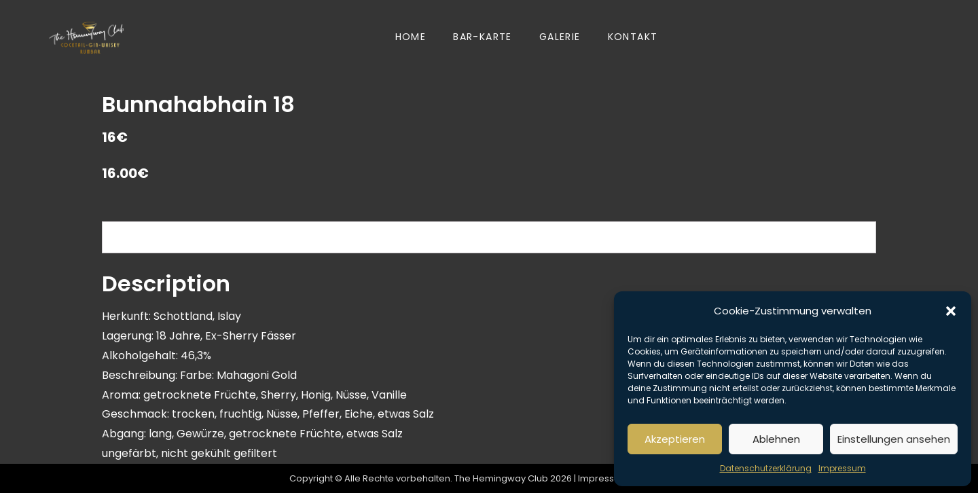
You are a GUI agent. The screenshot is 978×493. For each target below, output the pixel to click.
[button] (951, 311)
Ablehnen (776, 439)
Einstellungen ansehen (893, 439)
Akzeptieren (675, 439)
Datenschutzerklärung (766, 468)
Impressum (842, 468)
